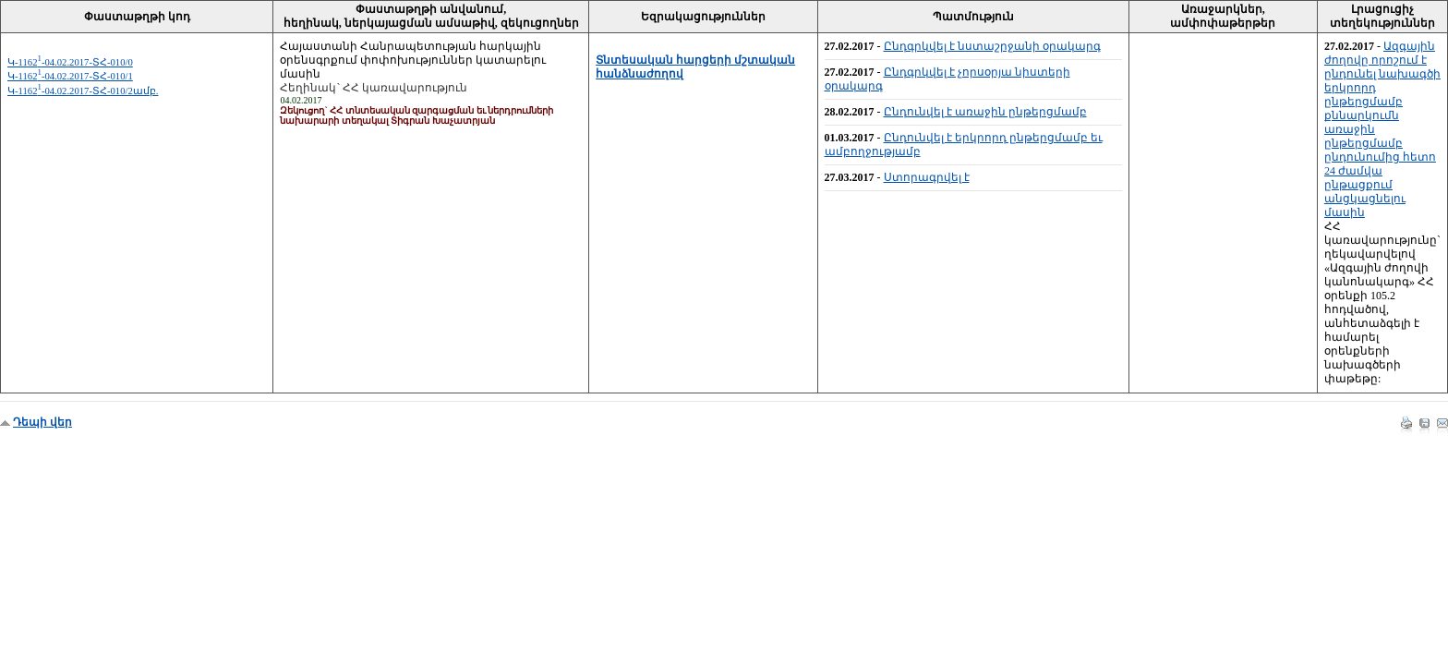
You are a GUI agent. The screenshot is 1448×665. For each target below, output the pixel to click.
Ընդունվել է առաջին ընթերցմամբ (985, 111)
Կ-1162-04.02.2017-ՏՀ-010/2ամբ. (82, 91)
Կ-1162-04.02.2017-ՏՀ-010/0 (70, 62)
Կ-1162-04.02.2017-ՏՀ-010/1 (70, 76)
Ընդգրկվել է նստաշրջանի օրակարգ (992, 46)
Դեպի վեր (42, 422)
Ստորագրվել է (927, 177)
